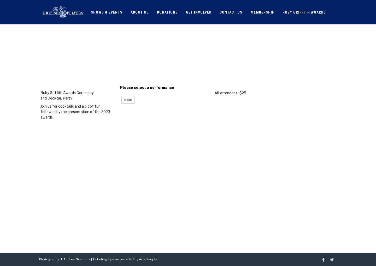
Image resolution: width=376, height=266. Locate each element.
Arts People (148, 259)
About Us (140, 12)
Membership (262, 12)
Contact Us (231, 12)
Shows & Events (106, 12)
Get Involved (199, 12)
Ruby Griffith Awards (304, 12)
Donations (167, 12)
